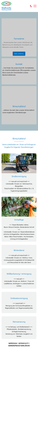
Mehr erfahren (19, 54)
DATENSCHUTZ (24, 343)
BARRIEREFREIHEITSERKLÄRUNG (19, 346)
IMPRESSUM (13, 343)
